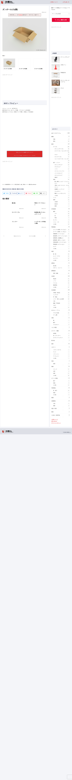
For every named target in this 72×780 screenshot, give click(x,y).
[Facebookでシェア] (13, 193)
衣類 (60, 318)
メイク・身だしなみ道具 (61, 299)
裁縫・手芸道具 (61, 303)
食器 (60, 251)
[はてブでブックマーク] (21, 193)
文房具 (60, 276)
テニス (61, 352)
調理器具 (60, 271)
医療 (60, 398)
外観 (61, 139)
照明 (61, 200)
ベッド (61, 198)
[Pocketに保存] (28, 193)
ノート (61, 281)
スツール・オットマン (62, 171)
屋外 (60, 344)
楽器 (61, 364)
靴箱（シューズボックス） (62, 193)
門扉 (62, 218)
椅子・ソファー (61, 163)
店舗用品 (60, 401)
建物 (60, 136)
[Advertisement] (25, 87)
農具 (60, 412)
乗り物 (60, 340)
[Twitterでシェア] (6, 193)
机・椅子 (61, 390)
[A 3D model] (24, 132)
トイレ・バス (61, 222)
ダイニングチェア (62, 165)
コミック (61, 369)
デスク (62, 155)
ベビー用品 (60, 327)
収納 (61, 179)
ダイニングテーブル (62, 149)
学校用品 (60, 388)
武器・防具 (60, 408)
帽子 (61, 323)
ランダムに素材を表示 (61, 20)
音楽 (60, 361)
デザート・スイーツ (61, 268)
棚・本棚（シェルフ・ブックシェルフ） (62, 182)
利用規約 (20, 14)
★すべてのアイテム (7, 189)
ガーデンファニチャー (61, 338)
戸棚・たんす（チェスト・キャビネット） (62, 186)
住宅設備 (60, 209)
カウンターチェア (62, 175)
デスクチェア (62, 167)
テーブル (61, 147)
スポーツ (60, 347)
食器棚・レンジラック (62, 189)
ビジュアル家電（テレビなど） (61, 230)
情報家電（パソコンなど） (61, 234)
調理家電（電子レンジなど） (61, 240)
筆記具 (61, 279)
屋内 (61, 141)
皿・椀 (61, 254)
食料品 (60, 263)
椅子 (61, 381)
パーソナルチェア (62, 173)
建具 (61, 211)
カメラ (61, 246)
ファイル (61, 283)
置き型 (62, 204)
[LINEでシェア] (35, 193)
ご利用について (54, 419)
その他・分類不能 (60, 415)
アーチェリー (61, 356)
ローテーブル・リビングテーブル (62, 152)
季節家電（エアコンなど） (61, 244)
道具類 (61, 333)
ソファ (62, 169)
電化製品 (60, 227)
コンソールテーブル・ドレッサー (62, 159)
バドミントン (61, 354)
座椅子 (62, 177)
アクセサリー (61, 325)
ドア (62, 214)
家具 (60, 144)
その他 (14, 189)
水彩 (61, 371)
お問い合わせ (54, 421)
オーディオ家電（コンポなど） (61, 232)
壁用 (62, 206)
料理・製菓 (61, 273)
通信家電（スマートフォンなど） (61, 236)
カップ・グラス (61, 256)
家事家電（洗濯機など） (61, 238)
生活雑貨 (60, 290)
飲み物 (61, 266)
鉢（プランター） (61, 336)
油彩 (61, 373)
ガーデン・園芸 (60, 331)
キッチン (61, 220)
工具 (61, 301)
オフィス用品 (20, 189)
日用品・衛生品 (61, 293)
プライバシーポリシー (56, 423)
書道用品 (61, 285)
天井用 (62, 202)
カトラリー (61, 258)
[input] (60, 13)
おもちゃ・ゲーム (60, 310)
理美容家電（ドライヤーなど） (61, 242)
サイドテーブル (62, 157)
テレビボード (62, 191)
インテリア (61, 295)
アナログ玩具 (61, 313)
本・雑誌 (61, 297)
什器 (61, 403)
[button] (43, 193)
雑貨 (61, 406)
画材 (60, 366)
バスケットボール (61, 350)
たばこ (61, 305)
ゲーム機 (61, 315)
